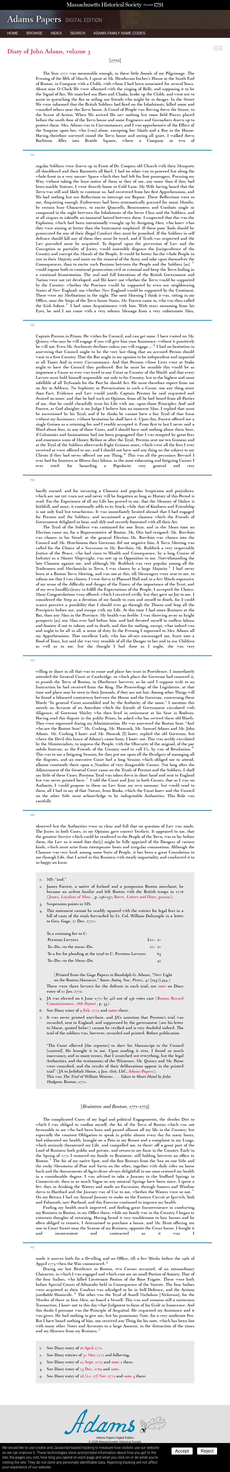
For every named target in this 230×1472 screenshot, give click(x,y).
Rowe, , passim (142, 896)
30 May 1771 (93, 1354)
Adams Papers (140, 1071)
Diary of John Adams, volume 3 (48, 51)
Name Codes (119, 33)
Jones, (70, 896)
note (162, 986)
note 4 (129, 1375)
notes (113, 1010)
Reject (207, 1450)
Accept (182, 1450)
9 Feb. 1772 (89, 1010)
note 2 (116, 1361)
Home (12, 33)
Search (77, 33)
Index (56, 33)
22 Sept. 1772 (91, 1361)
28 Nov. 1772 (97, 1375)
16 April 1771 (91, 1347)
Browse (34, 33)
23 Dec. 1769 (91, 1368)
